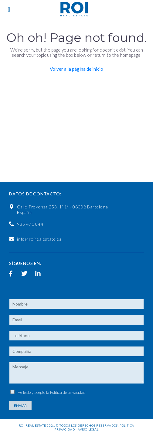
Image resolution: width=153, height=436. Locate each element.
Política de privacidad (67, 392)
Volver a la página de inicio (76, 69)
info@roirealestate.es (39, 239)
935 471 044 (30, 224)
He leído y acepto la (51, 392)
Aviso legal (88, 429)
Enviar (20, 405)
